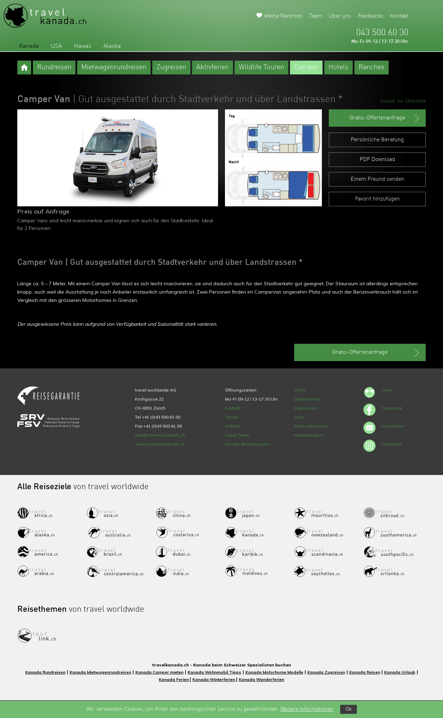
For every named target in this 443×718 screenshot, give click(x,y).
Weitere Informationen (307, 709)
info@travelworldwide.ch (160, 435)
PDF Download (377, 159)
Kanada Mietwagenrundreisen (100, 672)
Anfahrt (232, 426)
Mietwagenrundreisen (113, 67)
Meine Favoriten (283, 16)
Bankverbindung (310, 426)
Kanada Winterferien (214, 679)
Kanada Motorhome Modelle (274, 672)
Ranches (372, 67)
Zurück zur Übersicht (403, 101)
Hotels (338, 67)
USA (56, 46)
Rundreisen (54, 67)
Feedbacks (370, 16)
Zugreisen (171, 67)
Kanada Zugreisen (326, 672)
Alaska (112, 46)
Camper (306, 67)
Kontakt (399, 16)
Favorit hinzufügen (377, 199)
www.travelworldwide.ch (160, 444)
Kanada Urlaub (399, 672)
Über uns (340, 16)
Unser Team (237, 435)
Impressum (305, 408)
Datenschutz (307, 399)
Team (315, 16)
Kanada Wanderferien (261, 679)
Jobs (299, 417)
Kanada (29, 46)
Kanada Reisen (364, 672)
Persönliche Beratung (377, 140)
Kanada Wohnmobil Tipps (214, 672)
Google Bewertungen (247, 444)
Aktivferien (212, 67)
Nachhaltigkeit (308, 435)
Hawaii (82, 46)
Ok (348, 709)
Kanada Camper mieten (159, 672)
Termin (231, 417)
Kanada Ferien (174, 679)
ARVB (300, 390)
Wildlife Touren (261, 67)
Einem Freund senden (377, 179)
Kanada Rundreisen (45, 672)
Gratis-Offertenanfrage (385, 118)
